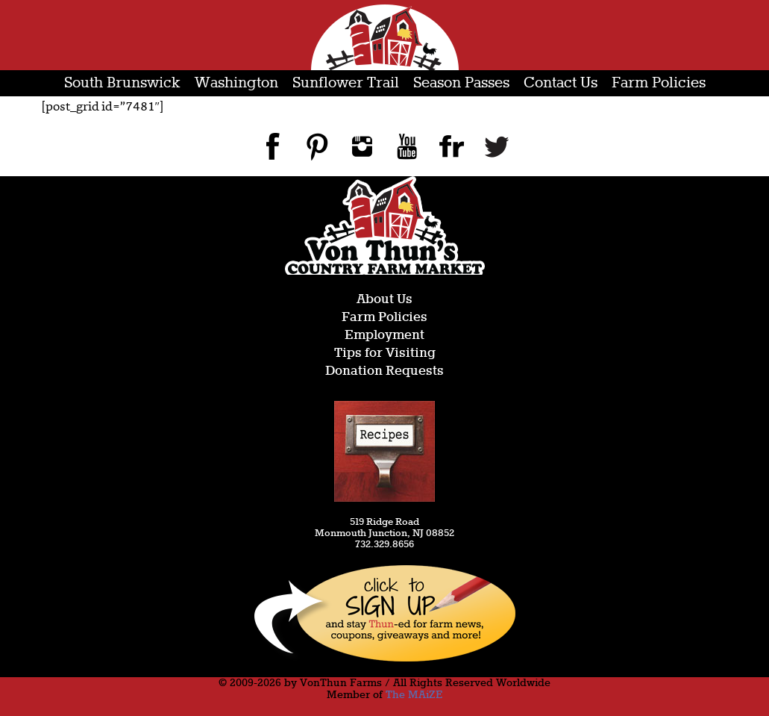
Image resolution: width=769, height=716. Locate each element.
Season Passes (461, 83)
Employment (384, 335)
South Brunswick (122, 83)
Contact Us (560, 83)
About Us (384, 299)
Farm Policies (659, 83)
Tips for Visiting (385, 353)
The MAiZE (414, 695)
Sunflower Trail (345, 83)
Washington (236, 83)
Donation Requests (384, 371)
